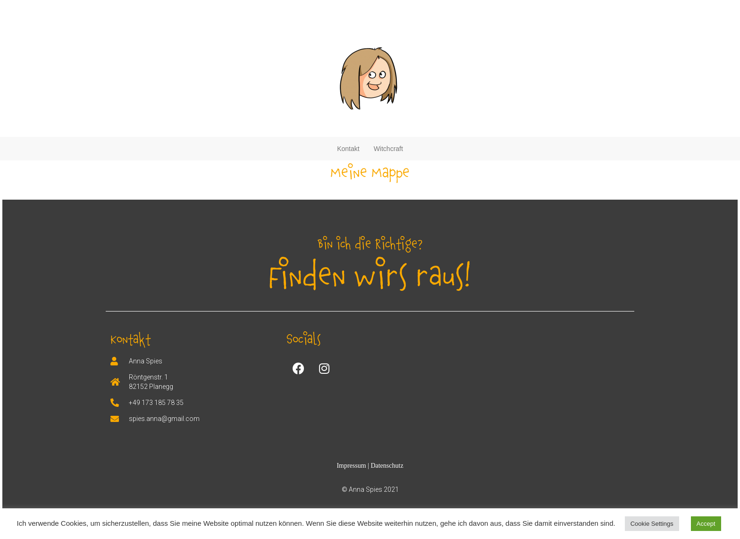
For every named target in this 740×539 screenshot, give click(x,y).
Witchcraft (388, 148)
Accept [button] (706, 523)
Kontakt (348, 148)
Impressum (352, 465)
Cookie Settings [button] (652, 523)
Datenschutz (386, 465)
